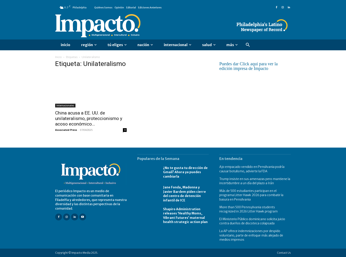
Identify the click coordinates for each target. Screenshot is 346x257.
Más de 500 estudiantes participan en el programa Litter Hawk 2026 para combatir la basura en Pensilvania (251, 195)
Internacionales (65, 105)
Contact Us (284, 252)
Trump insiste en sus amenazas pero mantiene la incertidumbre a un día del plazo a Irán (254, 181)
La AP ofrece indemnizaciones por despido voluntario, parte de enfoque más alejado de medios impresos (251, 235)
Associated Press (66, 129)
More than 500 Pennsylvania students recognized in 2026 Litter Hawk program (248, 209)
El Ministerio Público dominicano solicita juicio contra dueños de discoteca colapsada (252, 221)
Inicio (58, 57)
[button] (248, 45)
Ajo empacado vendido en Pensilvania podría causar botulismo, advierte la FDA (251, 169)
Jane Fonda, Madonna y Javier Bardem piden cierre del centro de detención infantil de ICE (184, 193)
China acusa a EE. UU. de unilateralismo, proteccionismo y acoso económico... (88, 118)
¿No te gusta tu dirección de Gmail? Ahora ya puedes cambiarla (185, 172)
